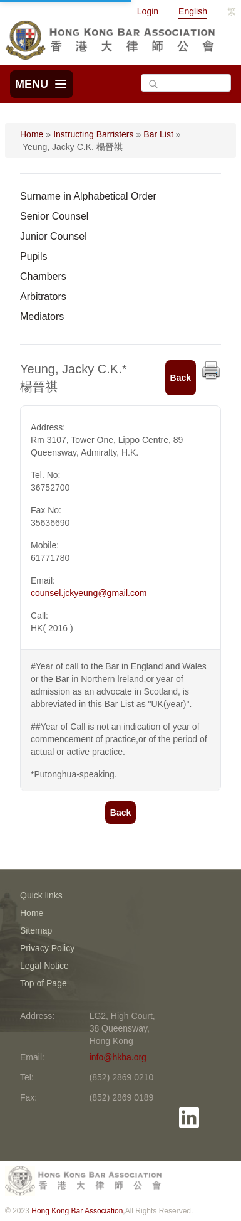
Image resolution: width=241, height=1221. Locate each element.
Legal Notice (44, 966)
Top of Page (43, 983)
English (192, 11)
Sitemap (36, 930)
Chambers (43, 276)
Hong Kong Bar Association (77, 1211)
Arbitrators (43, 296)
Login (147, 11)
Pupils (34, 256)
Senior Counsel (54, 216)
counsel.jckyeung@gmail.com (88, 593)
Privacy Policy (47, 948)
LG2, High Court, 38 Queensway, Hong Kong (122, 1028)
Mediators (42, 316)
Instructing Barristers (93, 134)
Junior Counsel (53, 236)
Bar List (158, 134)
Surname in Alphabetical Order (88, 196)
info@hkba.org (118, 1057)
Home (31, 134)
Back (180, 378)
